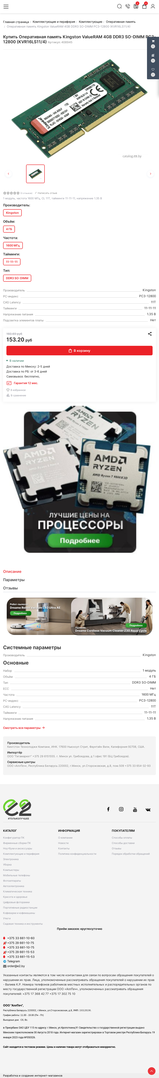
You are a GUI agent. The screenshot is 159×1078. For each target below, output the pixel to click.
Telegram (11, 961)
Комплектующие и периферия (21, 853)
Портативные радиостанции (20, 907)
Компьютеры (11, 869)
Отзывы (116, 848)
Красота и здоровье (15, 896)
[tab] (79, 571)
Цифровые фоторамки (16, 902)
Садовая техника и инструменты (23, 923)
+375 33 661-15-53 (21, 956)
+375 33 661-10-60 (21, 938)
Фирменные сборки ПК (17, 843)
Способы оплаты (122, 837)
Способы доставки (123, 843)
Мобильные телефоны (16, 875)
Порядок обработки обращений (131, 853)
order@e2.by (16, 966)
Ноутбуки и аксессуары (17, 848)
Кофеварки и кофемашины (19, 913)
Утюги (7, 918)
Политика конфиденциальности (77, 853)
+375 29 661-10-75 (20, 943)
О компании (65, 837)
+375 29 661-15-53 (20, 952)
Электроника (11, 859)
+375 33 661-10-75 (20, 947)
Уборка (7, 864)
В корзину (79, 351)
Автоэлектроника (13, 886)
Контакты (64, 848)
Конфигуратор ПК (13, 837)
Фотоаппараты (12, 880)
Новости (63, 843)
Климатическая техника (17, 891)
